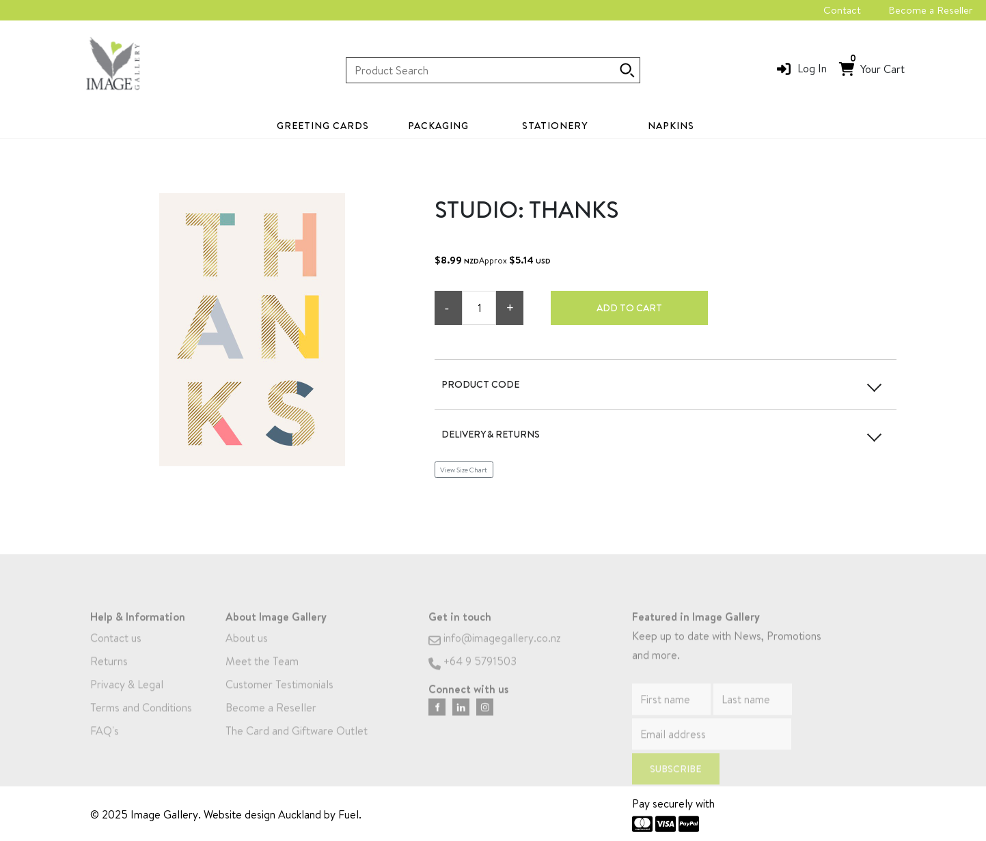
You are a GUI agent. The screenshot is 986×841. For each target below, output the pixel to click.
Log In (812, 68)
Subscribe (675, 783)
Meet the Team (262, 675)
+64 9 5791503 (472, 675)
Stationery (555, 125)
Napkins (671, 125)
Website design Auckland (262, 814)
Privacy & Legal (126, 698)
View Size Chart (463, 469)
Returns (109, 675)
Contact (842, 10)
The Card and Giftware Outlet (296, 744)
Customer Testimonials (279, 698)
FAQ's (104, 744)
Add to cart (629, 308)
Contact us (115, 651)
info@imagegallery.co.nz (494, 651)
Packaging (438, 125)
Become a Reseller (930, 10)
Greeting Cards (323, 125)
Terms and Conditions (141, 721)
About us (246, 651)
